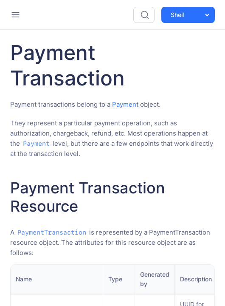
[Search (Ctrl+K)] (144, 15)
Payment (125, 104)
